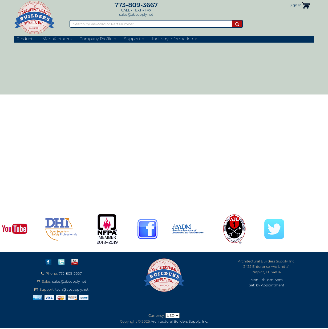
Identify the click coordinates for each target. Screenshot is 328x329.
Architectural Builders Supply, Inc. (179, 321)
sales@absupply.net (136, 14)
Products (25, 38)
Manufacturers (56, 38)
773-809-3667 (136, 5)
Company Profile (98, 38)
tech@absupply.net (71, 289)
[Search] (151, 24)
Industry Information (174, 38)
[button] (306, 5)
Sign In (296, 5)
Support (134, 38)
